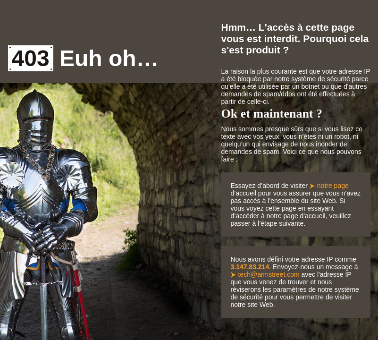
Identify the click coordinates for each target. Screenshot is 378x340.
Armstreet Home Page (32, 27)
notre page (333, 185)
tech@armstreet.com (269, 274)
